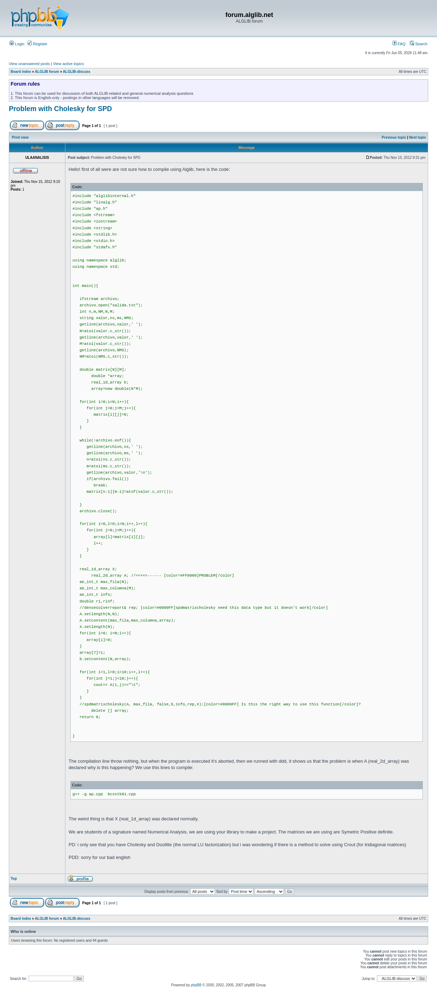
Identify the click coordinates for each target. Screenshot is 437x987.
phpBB (196, 985)
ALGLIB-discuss (77, 72)
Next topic (417, 137)
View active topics (68, 64)
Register (37, 44)
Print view (20, 137)
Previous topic (394, 137)
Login (17, 44)
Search (418, 44)
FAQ (399, 44)
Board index (21, 72)
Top (14, 879)
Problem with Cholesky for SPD (60, 108)
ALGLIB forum (47, 72)
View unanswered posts (29, 64)
